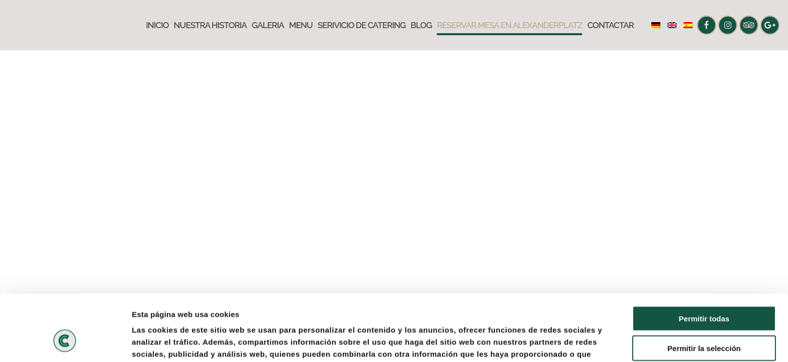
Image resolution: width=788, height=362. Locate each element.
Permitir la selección (704, 291)
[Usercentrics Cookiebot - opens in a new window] (65, 342)
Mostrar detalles (544, 342)
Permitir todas (704, 261)
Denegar (704, 320)
